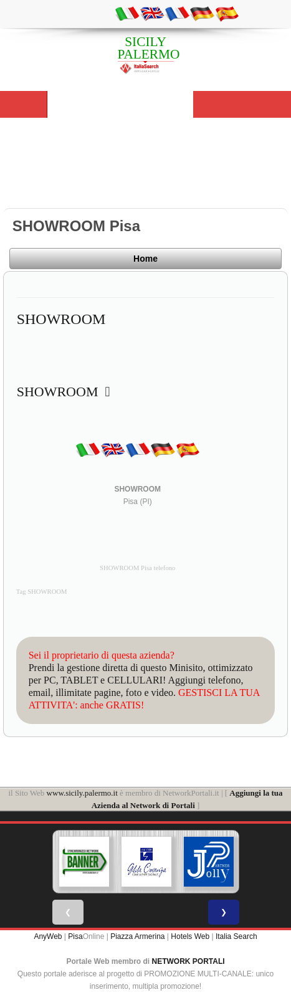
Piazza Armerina (137, 936)
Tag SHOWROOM (41, 591)
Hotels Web (190, 936)
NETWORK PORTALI (188, 961)
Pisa (75, 936)
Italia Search (236, 936)
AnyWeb (48, 936)
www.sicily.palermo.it (82, 793)
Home (145, 259)
